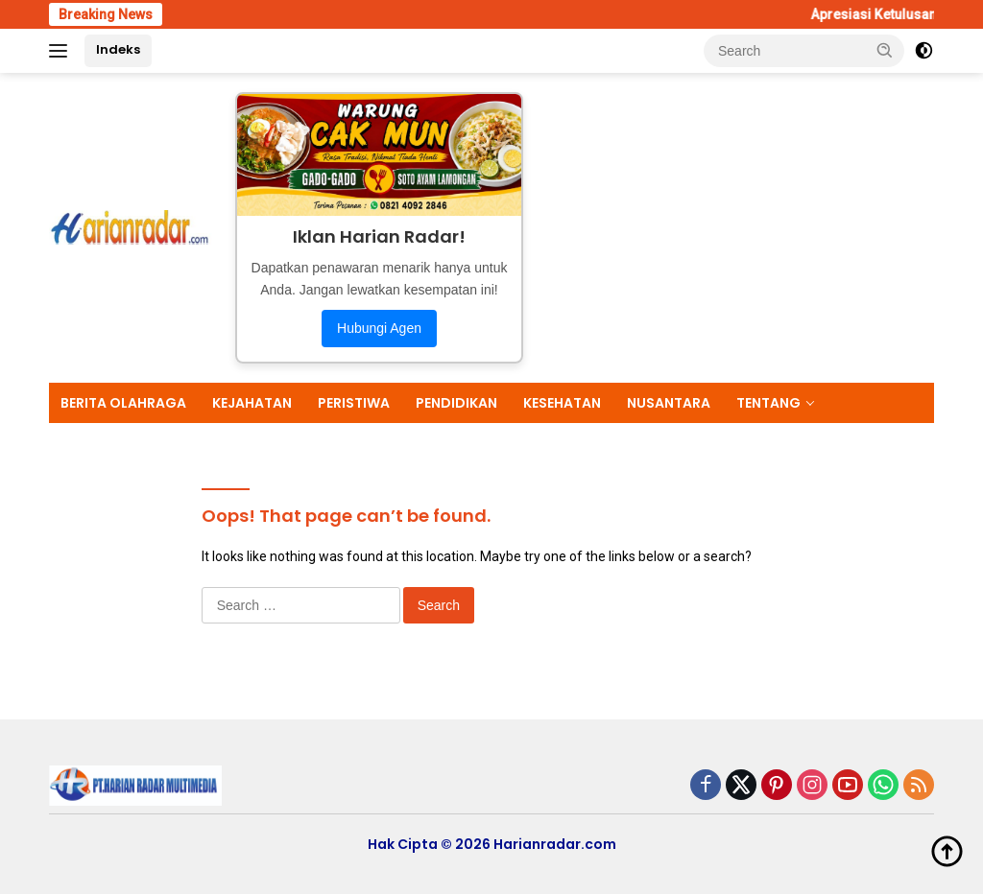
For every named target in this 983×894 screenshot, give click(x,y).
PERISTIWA (354, 402)
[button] (885, 50)
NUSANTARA (668, 402)
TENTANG (768, 402)
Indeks (118, 49)
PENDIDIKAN (456, 402)
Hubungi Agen (379, 328)
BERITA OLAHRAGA (123, 402)
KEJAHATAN (252, 402)
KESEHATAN (562, 402)
